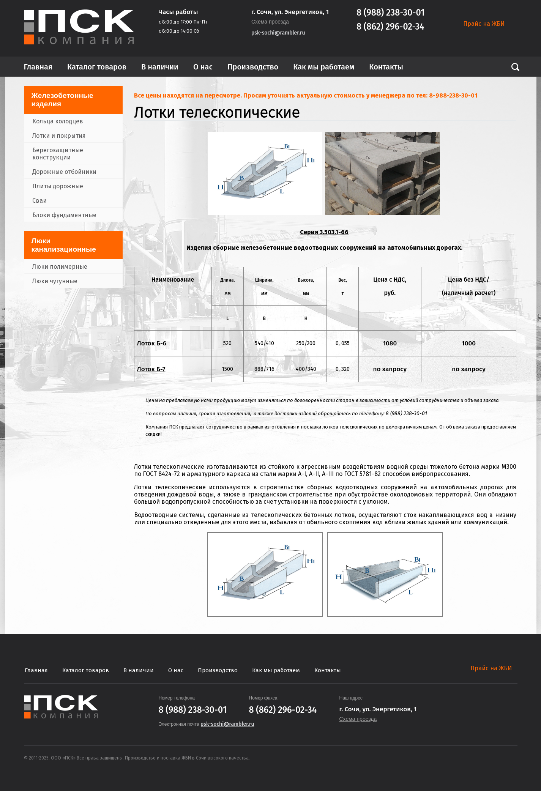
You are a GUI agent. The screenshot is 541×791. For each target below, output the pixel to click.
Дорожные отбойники (64, 171)
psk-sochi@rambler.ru (278, 33)
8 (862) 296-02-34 (390, 27)
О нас (203, 66)
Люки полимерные (59, 266)
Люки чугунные (54, 281)
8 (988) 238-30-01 (390, 13)
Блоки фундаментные (64, 215)
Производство (252, 66)
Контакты (386, 66)
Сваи (39, 200)
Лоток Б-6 (152, 343)
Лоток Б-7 (151, 369)
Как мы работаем (323, 66)
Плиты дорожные (57, 186)
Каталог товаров (96, 66)
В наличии (159, 66)
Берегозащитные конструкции (57, 154)
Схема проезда (270, 22)
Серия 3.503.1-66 (324, 232)
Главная (38, 66)
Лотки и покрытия (59, 135)
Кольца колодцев (57, 121)
